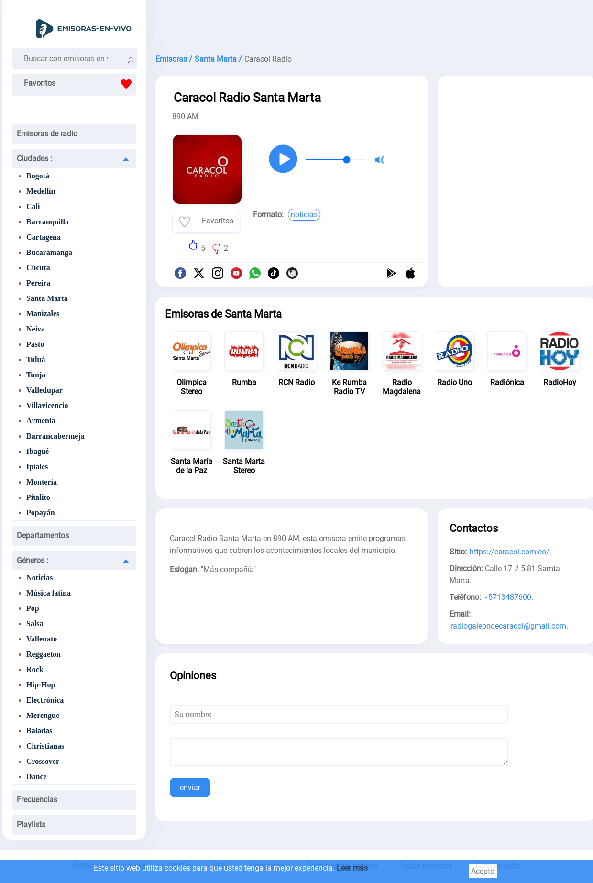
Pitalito (38, 497)
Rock (35, 669)
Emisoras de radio (47, 133)
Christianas (45, 746)
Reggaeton (43, 654)
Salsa (35, 623)
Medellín (40, 191)
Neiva (35, 329)
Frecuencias (37, 799)
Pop (32, 608)
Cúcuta (38, 268)
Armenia (40, 421)
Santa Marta (47, 298)
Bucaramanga (49, 252)
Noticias (39, 578)
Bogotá (37, 176)
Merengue (42, 715)
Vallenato (41, 639)
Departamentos (43, 535)
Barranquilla (47, 222)
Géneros (32, 560)
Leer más (352, 867)
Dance (36, 777)
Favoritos (80, 84)
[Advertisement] (516, 147)
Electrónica (45, 700)
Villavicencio (47, 405)
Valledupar (44, 390)
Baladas (39, 731)
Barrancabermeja (55, 436)
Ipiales (37, 467)
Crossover (42, 761)
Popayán (40, 512)
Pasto (35, 344)
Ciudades (34, 158)
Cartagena (43, 237)
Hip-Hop (40, 685)
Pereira (38, 283)
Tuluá (35, 359)
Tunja (35, 375)
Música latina (48, 593)
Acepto (482, 871)
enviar (190, 787)
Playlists (31, 824)
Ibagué (37, 451)
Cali (33, 206)
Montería (41, 482)
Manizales (42, 313)
